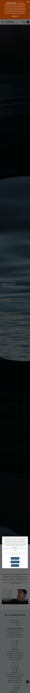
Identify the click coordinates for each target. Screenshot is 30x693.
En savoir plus (15, 16)
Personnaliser (15, 562)
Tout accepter (15, 558)
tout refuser (15, 565)
